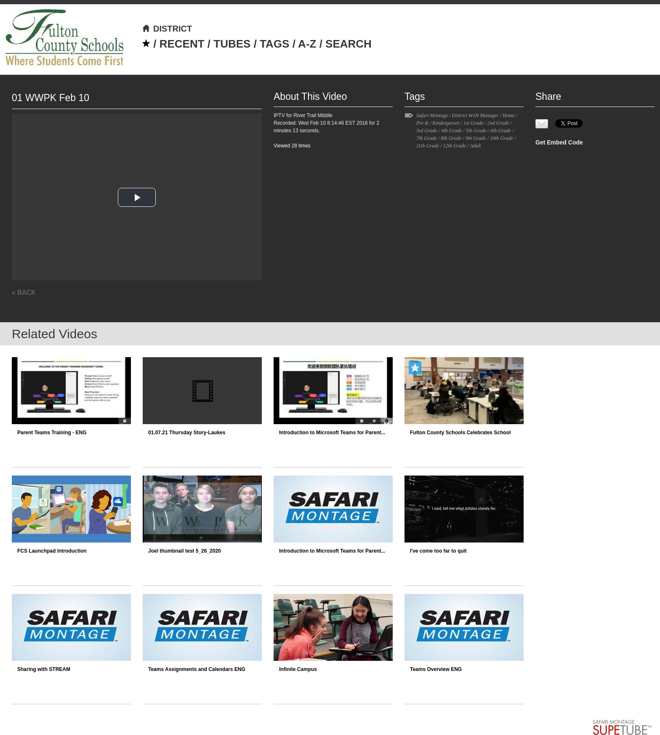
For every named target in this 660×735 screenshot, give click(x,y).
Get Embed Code (559, 142)
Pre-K (422, 123)
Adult (475, 146)
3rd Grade (426, 131)
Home (509, 115)
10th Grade (501, 138)
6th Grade (500, 131)
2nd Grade (498, 123)
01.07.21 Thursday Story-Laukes (186, 433)
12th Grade (454, 146)
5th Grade (476, 131)
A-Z (307, 43)
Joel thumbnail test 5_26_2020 (184, 551)
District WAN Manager (475, 115)
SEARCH (348, 43)
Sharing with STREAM (43, 669)
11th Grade (427, 146)
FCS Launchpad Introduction (52, 551)
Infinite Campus (298, 669)
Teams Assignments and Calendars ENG (196, 669)
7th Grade (426, 138)
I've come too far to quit (438, 551)
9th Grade (476, 138)
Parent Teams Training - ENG (51, 433)
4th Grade (451, 131)
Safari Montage (432, 115)
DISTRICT (167, 28)
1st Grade (473, 123)
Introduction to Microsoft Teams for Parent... (332, 433)
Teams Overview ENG (436, 669)
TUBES (231, 43)
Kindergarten (445, 123)
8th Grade (451, 138)
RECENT (182, 43)
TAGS (274, 43)
